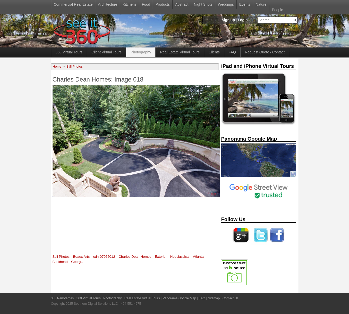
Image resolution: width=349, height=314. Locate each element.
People (277, 10)
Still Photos (74, 66)
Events (244, 4)
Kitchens (130, 4)
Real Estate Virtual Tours (180, 52)
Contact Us (231, 298)
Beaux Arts (81, 257)
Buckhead (60, 262)
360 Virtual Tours (69, 52)
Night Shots (203, 4)
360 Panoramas (62, 298)
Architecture (107, 4)
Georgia (77, 262)
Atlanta (198, 257)
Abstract (181, 4)
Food (146, 4)
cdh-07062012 (104, 257)
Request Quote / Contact (265, 52)
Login (243, 20)
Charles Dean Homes (134, 257)
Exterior (161, 257)
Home (57, 66)
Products (163, 4)
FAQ (232, 52)
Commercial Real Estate (73, 4)
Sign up (228, 20)
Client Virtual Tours (106, 52)
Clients (214, 52)
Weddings (226, 4)
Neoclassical (180, 257)
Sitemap (214, 298)
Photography (141, 52)
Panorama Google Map (179, 298)
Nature (261, 4)
